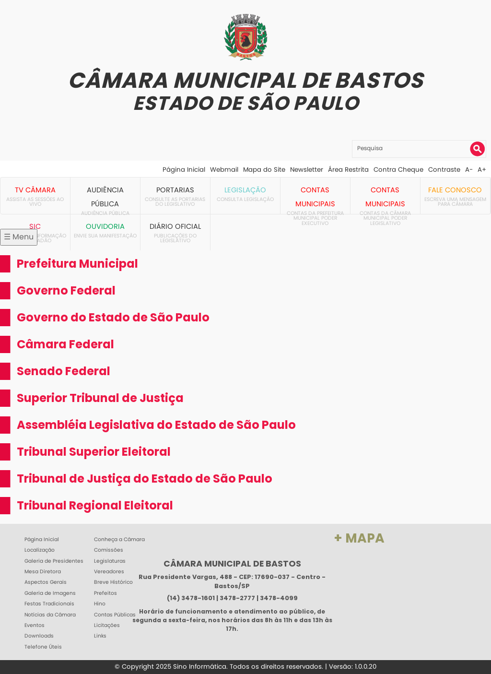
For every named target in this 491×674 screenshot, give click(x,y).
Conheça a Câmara (119, 539)
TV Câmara (35, 190)
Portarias (175, 190)
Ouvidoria (105, 226)
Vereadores (109, 571)
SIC (35, 226)
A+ (482, 169)
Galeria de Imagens (50, 593)
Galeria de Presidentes (53, 561)
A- (469, 169)
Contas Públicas (115, 615)
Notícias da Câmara (50, 615)
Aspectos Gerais (45, 582)
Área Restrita (348, 169)
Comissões (108, 550)
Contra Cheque (398, 169)
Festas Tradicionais (49, 604)
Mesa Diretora (42, 571)
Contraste (444, 169)
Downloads (39, 636)
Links (100, 636)
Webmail (224, 169)
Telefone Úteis (43, 647)
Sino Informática (199, 666)
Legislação (245, 190)
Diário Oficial (175, 226)
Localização (39, 550)
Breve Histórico (113, 582)
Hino (99, 604)
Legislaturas (110, 561)
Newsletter (306, 169)
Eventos (34, 625)
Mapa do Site (264, 169)
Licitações (107, 625)
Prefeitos (105, 593)
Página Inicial (184, 169)
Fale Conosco (455, 190)
